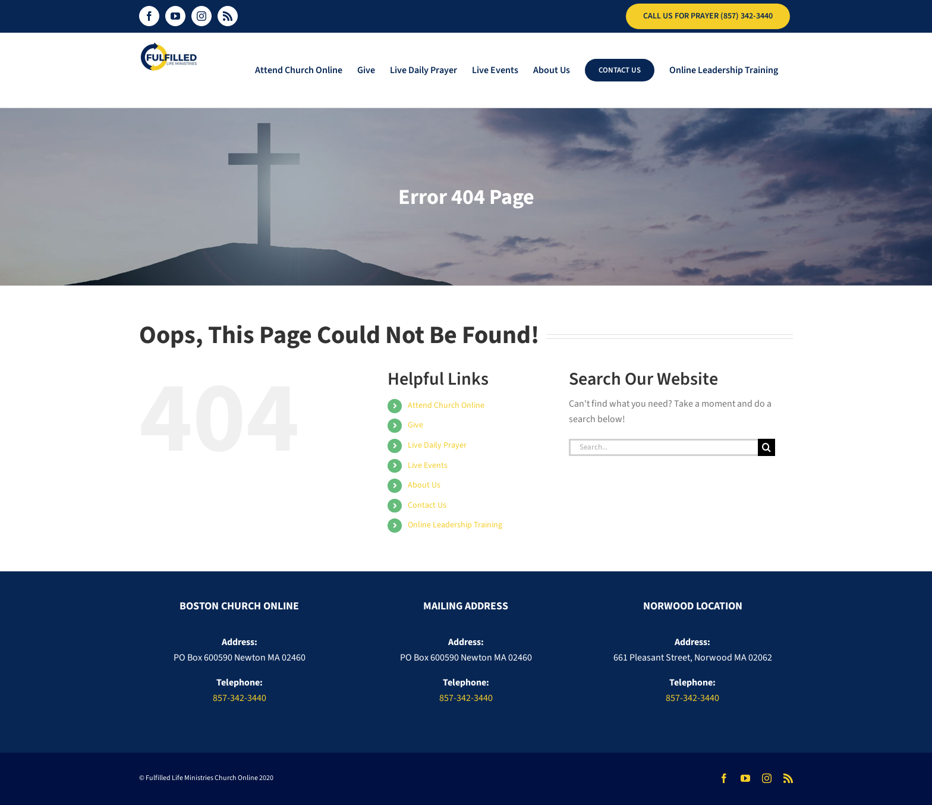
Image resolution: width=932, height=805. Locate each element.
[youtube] (745, 778)
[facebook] (724, 778)
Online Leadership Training (455, 525)
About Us (424, 485)
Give (415, 425)
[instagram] (767, 778)
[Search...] (663, 447)
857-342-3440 (239, 698)
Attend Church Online (446, 405)
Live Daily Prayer (437, 445)
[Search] (766, 447)
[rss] (788, 778)
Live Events (428, 465)
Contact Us (427, 505)
